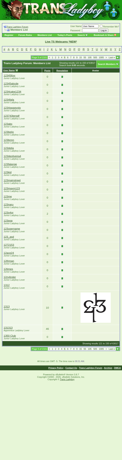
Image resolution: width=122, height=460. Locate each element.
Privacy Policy (55, 368)
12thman (9, 260)
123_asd (9, 236)
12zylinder (10, 277)
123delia (9, 148)
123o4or (8, 212)
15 (80, 57)
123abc (8, 123)
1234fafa (9, 99)
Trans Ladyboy (67, 379)
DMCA (117, 368)
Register (8, 35)
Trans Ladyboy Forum (17, 27)
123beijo (9, 131)
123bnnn (9, 140)
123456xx (9, 75)
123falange (10, 164)
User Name (76, 26)
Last (112, 57)
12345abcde (11, 83)
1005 (101, 57)
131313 (8, 327)
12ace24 (9, 252)
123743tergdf (12, 115)
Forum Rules (25, 35)
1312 (7, 285)
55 (85, 57)
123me (8, 196)
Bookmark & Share (105, 35)
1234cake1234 (12, 91)
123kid (7, 172)
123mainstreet (12, 180)
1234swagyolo (12, 107)
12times (8, 269)
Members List (44, 35)
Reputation (62, 70)
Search (81, 35)
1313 (7, 306)
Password (75, 30)
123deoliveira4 (12, 156)
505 (95, 57)
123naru (8, 204)
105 (89, 57)
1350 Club (10, 335)
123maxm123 (12, 188)
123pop (8, 220)
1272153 (9, 244)
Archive (108, 368)
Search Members (107, 64)
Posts (47, 70)
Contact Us (71, 368)
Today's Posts (64, 35)
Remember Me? (109, 26)
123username (12, 228)
